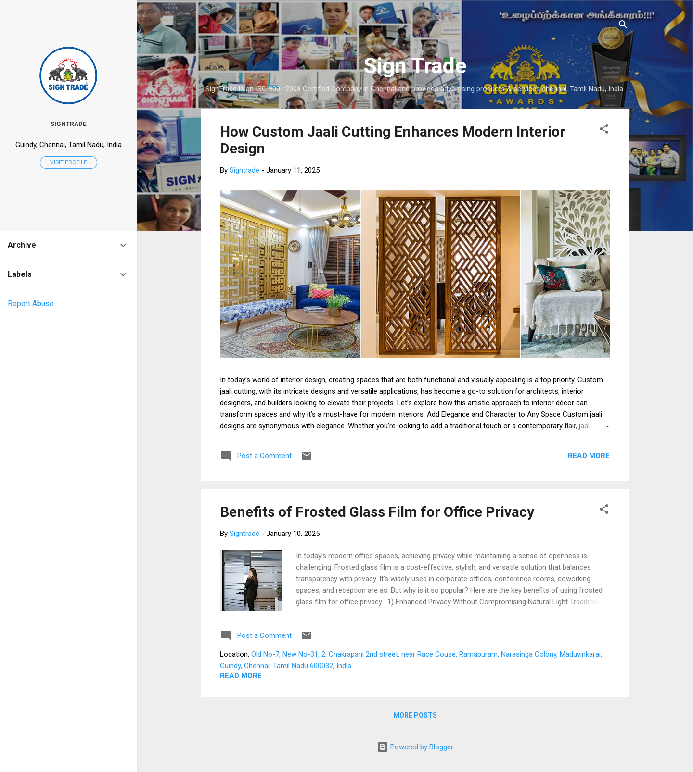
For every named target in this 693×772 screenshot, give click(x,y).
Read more (589, 455)
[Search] (623, 26)
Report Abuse (31, 303)
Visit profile (68, 162)
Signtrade (69, 123)
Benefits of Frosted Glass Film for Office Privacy (377, 511)
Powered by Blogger (415, 747)
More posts (415, 715)
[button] (604, 130)
